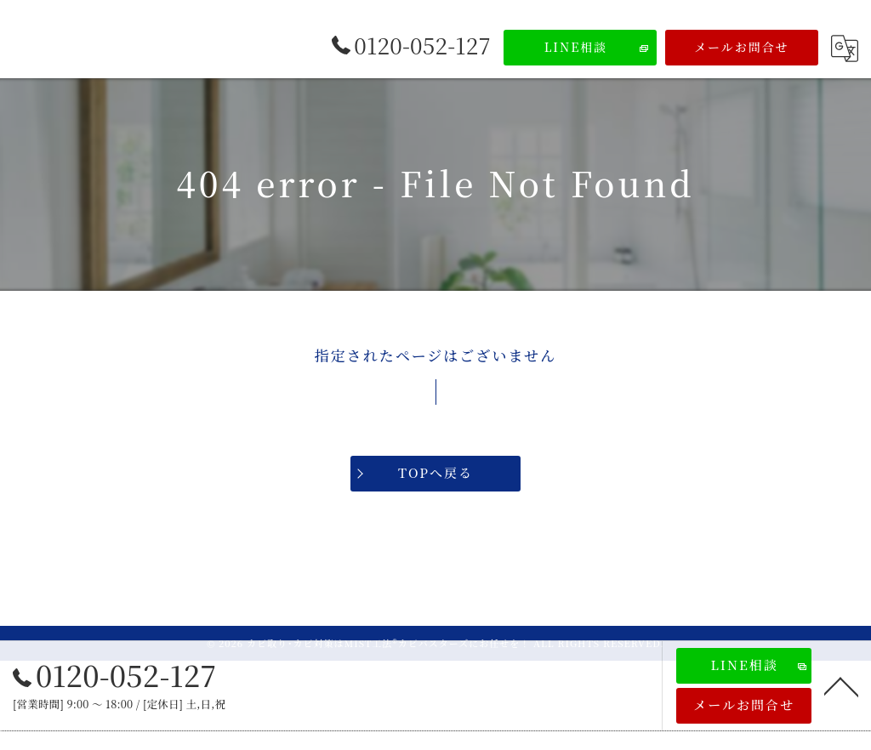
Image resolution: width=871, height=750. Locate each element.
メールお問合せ (741, 46)
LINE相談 (576, 46)
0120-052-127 (115, 675)
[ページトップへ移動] (841, 685)
